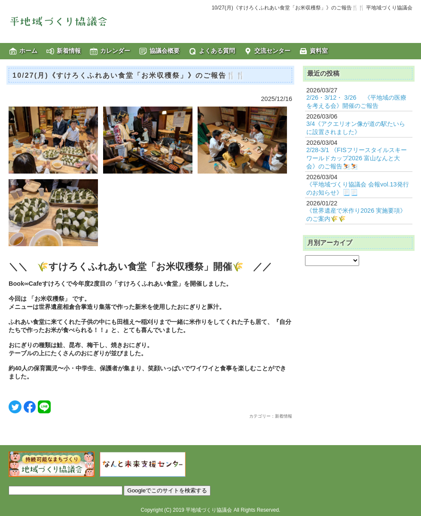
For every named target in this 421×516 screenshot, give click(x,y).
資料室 (319, 50)
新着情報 (69, 50)
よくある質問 (217, 50)
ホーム (28, 50)
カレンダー (115, 50)
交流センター (272, 50)
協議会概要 (164, 50)
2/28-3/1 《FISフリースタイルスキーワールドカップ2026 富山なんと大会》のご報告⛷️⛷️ (356, 158)
